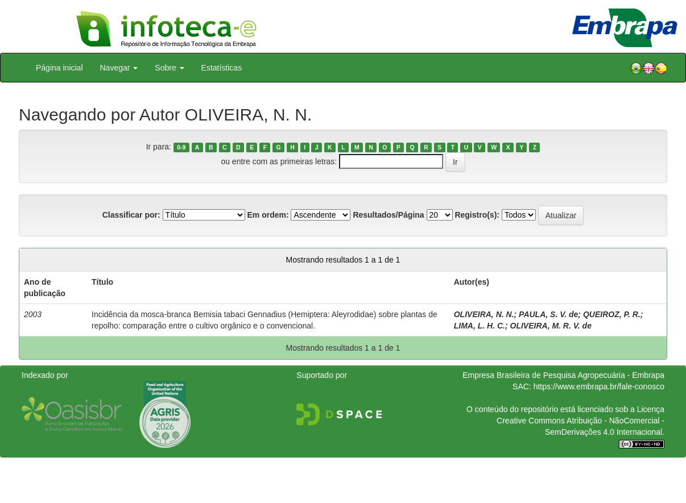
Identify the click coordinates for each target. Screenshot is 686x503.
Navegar (119, 67)
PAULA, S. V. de (548, 314)
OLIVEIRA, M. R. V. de (551, 325)
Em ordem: (267, 214)
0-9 (181, 147)
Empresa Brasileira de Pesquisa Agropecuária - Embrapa (563, 375)
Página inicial (59, 67)
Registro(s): (476, 214)
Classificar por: (131, 214)
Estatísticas (221, 67)
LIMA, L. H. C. (479, 325)
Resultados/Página (388, 214)
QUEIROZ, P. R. (611, 314)
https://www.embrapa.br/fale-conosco (599, 386)
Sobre (169, 67)
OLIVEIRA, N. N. (484, 314)
